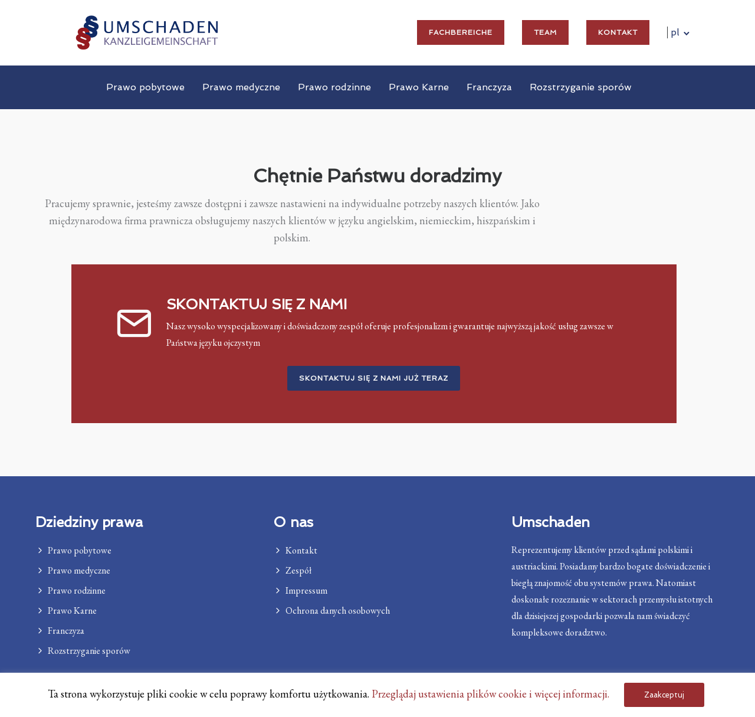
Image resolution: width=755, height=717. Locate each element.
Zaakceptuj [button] (664, 694)
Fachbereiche (461, 32)
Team (545, 32)
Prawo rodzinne (334, 87)
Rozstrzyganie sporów (581, 87)
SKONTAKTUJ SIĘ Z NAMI (256, 304)
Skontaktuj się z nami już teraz (373, 379)
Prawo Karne (419, 87)
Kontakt (618, 32)
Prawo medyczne (241, 87)
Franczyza (489, 87)
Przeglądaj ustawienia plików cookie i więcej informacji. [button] (490, 693)
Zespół (298, 570)
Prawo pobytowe (145, 87)
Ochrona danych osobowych (337, 610)
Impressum (306, 590)
